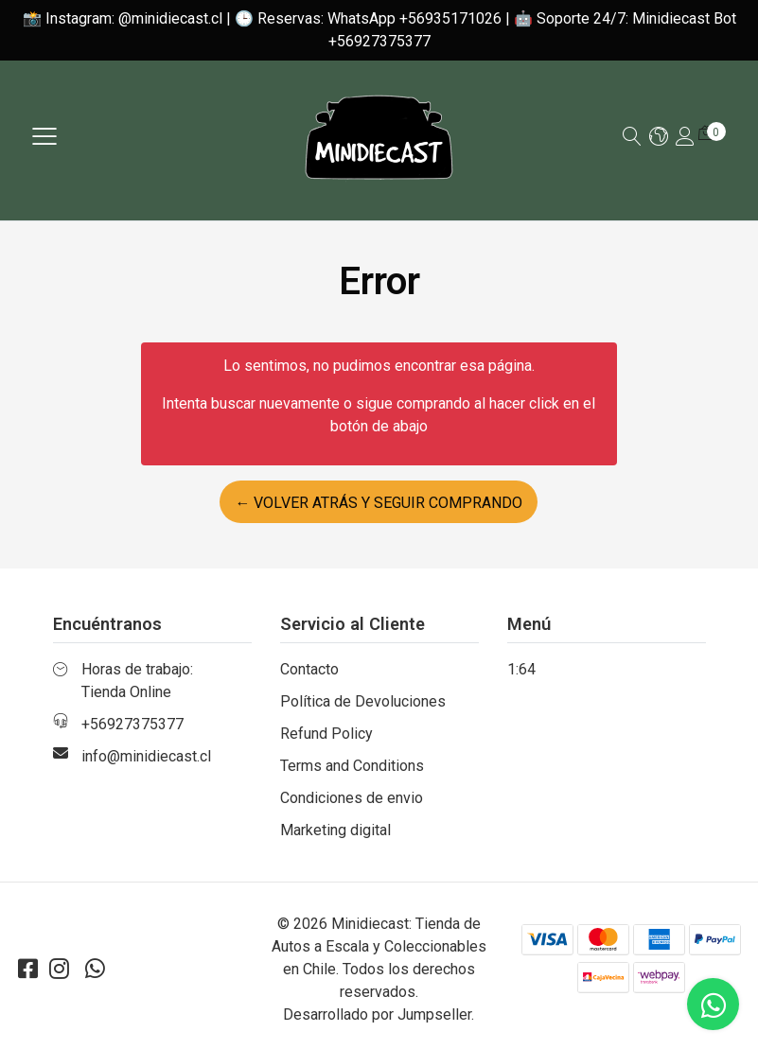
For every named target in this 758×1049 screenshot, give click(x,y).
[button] (658, 138)
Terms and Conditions (352, 766)
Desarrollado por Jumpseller (377, 1014)
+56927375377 (132, 724)
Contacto (309, 669)
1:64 (521, 669)
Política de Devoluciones (363, 701)
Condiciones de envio (351, 798)
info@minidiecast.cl (146, 756)
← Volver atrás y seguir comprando (378, 503)
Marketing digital (335, 830)
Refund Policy (326, 734)
